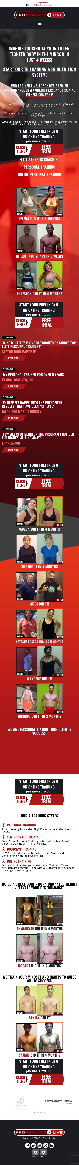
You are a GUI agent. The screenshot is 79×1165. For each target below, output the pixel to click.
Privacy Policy (39, 1142)
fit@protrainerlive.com (43, 5)
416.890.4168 (43, 2)
